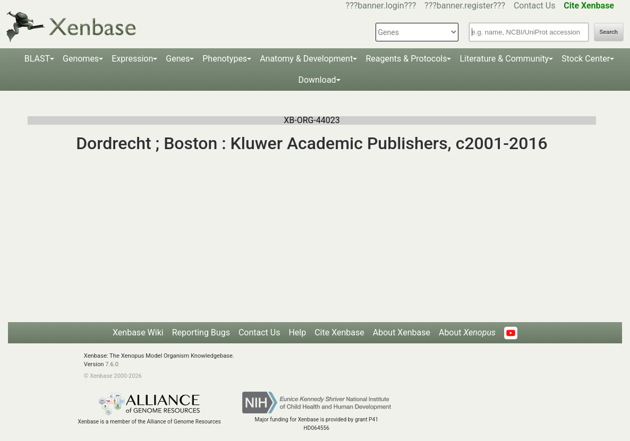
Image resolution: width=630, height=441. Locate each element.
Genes (178, 59)
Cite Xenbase (339, 332)
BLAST (37, 59)
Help (297, 332)
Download (317, 80)
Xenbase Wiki (138, 332)
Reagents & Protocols (406, 59)
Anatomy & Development (306, 59)
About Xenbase (401, 332)
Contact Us (535, 6)
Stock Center (585, 59)
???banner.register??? (464, 6)
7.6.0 (111, 364)
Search (609, 32)
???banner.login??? (381, 6)
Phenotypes (224, 59)
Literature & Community (504, 59)
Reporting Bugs (201, 332)
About (467, 332)
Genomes (81, 59)
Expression (132, 59)
